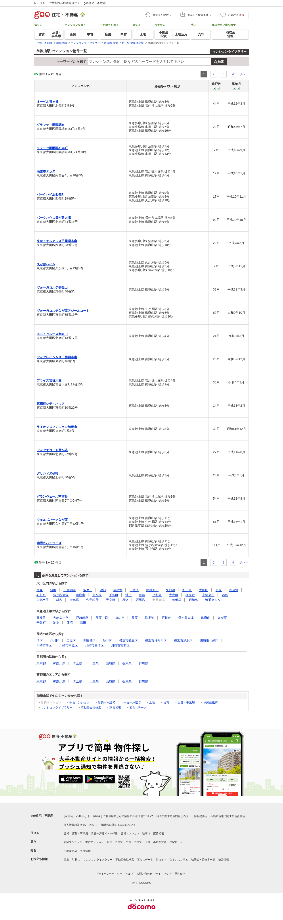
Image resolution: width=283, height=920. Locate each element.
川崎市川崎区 (209, 640)
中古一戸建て (132, 702)
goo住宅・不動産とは (76, 816)
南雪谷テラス (46, 171)
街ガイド (161, 859)
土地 (152, 702)
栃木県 (127, 663)
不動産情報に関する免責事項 (227, 816)
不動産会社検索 (91, 707)
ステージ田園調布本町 (52, 148)
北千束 (187, 590)
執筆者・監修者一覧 (203, 859)
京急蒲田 (208, 595)
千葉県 (94, 663)
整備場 (176, 600)
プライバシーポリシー (109, 873)
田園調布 (69, 590)
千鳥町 (113, 595)
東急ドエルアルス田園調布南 (57, 241)
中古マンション (79, 702)
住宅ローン (176, 842)
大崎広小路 (61, 618)
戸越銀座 (82, 618)
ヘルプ (129, 873)
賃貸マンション (130, 833)
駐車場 (146, 833)
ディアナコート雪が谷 (52, 450)
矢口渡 (170, 590)
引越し (76, 859)
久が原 (97, 595)
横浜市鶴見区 (128, 640)
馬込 (125, 600)
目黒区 (71, 640)
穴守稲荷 (92, 600)
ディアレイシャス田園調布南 (57, 357)
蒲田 (53, 590)
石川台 (41, 595)
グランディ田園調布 (51, 125)
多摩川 (87, 590)
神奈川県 (59, 663)
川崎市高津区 (94, 645)
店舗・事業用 (186, 702)
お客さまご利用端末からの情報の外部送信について (122, 816)
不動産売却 (70, 851)
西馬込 (140, 600)
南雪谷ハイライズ (49, 543)
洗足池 (233, 590)
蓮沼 (142, 595)
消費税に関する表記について (118, 824)
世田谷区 (89, 640)
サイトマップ (163, 873)
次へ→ (244, 74)
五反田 (41, 618)
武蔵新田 (152, 590)
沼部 (103, 590)
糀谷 (59, 600)
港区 (39, 640)
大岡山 (203, 590)
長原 (219, 590)
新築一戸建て (106, 702)
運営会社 (179, 873)
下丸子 (134, 590)
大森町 (173, 595)
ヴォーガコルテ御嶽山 (52, 287)
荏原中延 (102, 618)
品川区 (54, 640)
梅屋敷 (190, 595)
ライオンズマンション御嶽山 (57, 427)
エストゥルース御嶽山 (52, 334)
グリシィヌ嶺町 (47, 473)
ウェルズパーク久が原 (52, 520)
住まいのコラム (179, 859)
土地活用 (85, 851)
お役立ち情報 (39, 859)
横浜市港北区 (183, 640)
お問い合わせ (144, 873)
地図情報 (223, 859)
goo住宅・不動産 (42, 815)
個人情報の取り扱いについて (81, 824)
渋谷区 (107, 640)
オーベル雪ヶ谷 (47, 101)
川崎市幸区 (44, 645)
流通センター (214, 600)
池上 (128, 595)
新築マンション (73, 842)
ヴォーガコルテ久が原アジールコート (63, 310)
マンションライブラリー (229, 51)
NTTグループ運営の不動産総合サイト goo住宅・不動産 (70, 3)
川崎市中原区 (68, 645)
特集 (66, 859)
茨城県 (110, 663)
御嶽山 (80, 595)
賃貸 (166, 702)
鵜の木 (117, 590)
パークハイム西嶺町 (51, 194)
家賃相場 (115, 707)
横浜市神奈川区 (156, 640)
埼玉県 (77, 663)
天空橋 (110, 600)
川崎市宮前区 (120, 645)
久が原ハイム (46, 264)
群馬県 (143, 663)
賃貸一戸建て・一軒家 (104, 833)
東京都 (41, 663)
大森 (39, 590)
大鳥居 (74, 600)
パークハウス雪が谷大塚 (54, 217)
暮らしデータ (138, 707)
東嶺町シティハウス (51, 403)
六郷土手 (42, 600)
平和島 (157, 595)
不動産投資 (210, 702)
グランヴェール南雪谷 (52, 496)
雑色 (225, 595)
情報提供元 (200, 816)
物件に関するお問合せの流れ (174, 816)
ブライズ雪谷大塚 (49, 380)
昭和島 (193, 600)
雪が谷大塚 (61, 595)
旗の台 (119, 618)
